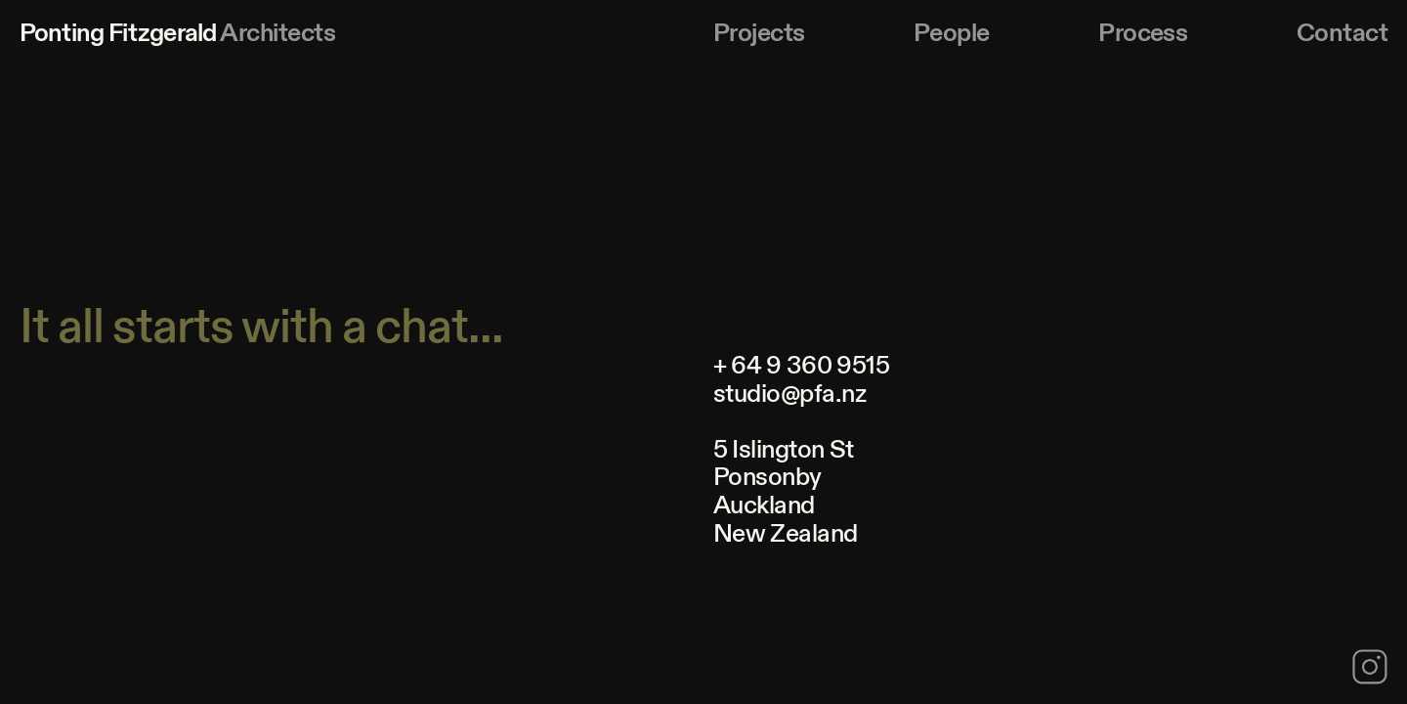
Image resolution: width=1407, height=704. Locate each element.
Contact (1342, 33)
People (952, 33)
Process (1142, 33)
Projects (759, 33)
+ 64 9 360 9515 (801, 365)
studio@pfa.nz (789, 394)
